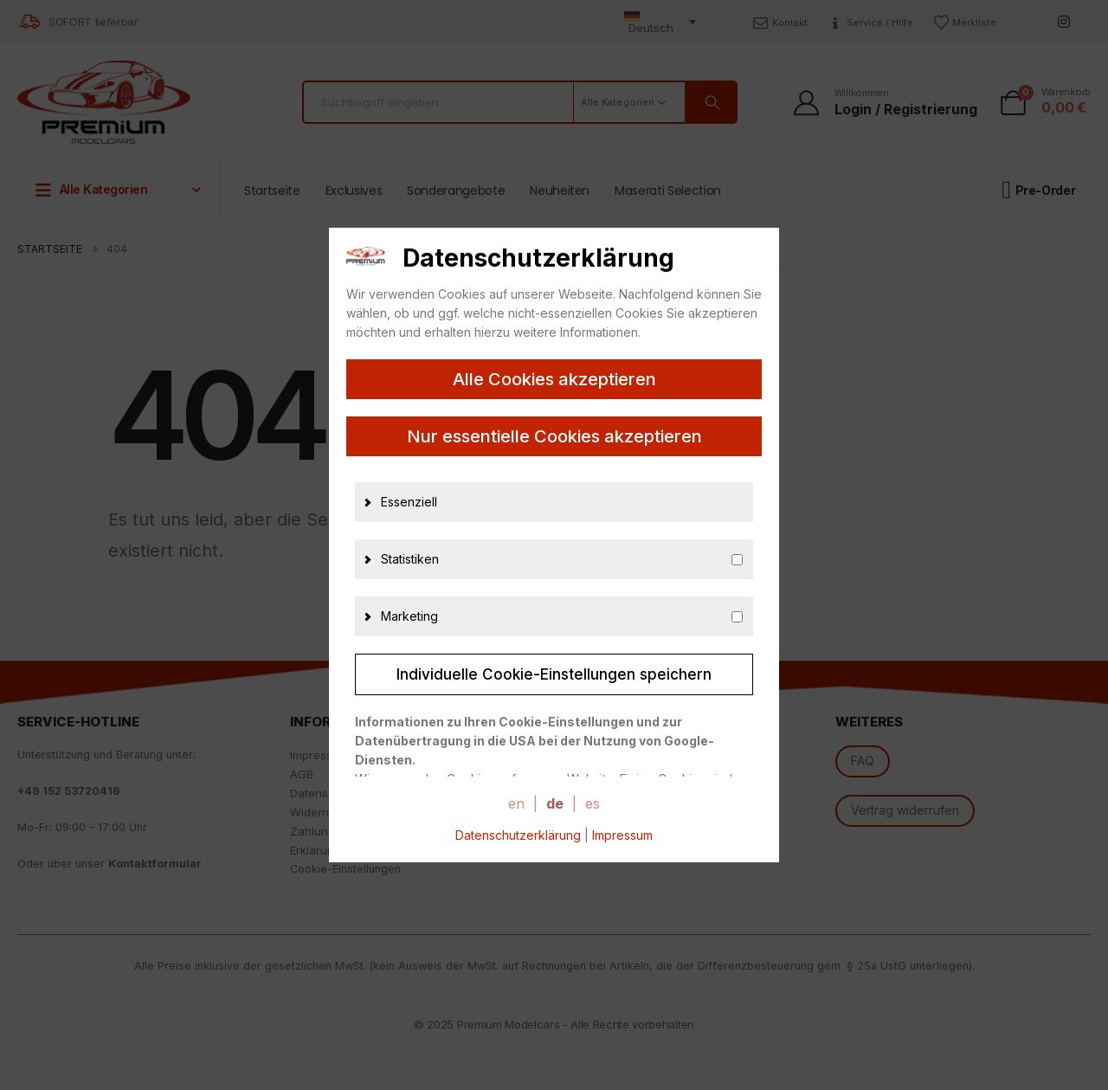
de (555, 803)
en (516, 803)
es (592, 803)
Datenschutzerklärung (518, 835)
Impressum (622, 835)
